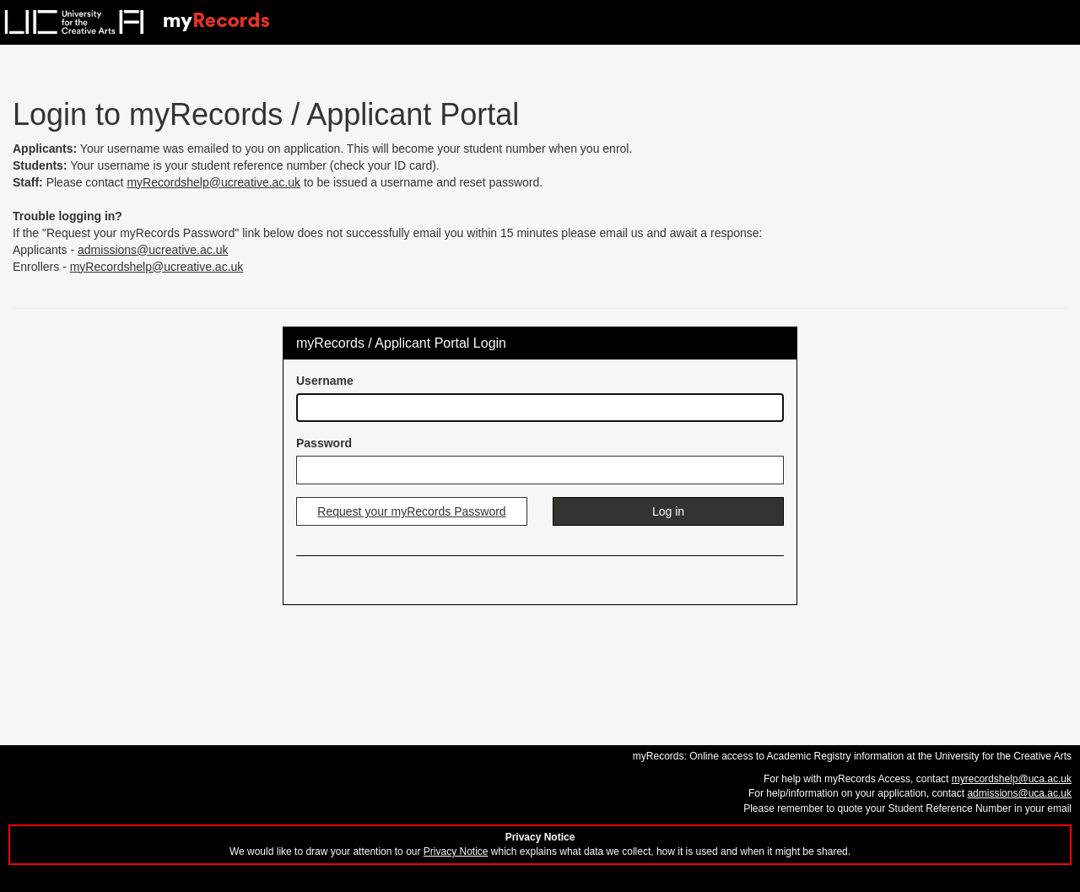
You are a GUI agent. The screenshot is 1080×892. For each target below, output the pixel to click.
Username (325, 380)
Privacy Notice (456, 851)
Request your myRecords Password (411, 511)
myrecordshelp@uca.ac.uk (1012, 779)
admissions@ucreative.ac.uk (153, 250)
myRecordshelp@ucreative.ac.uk (213, 182)
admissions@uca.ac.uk (1019, 793)
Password (324, 443)
